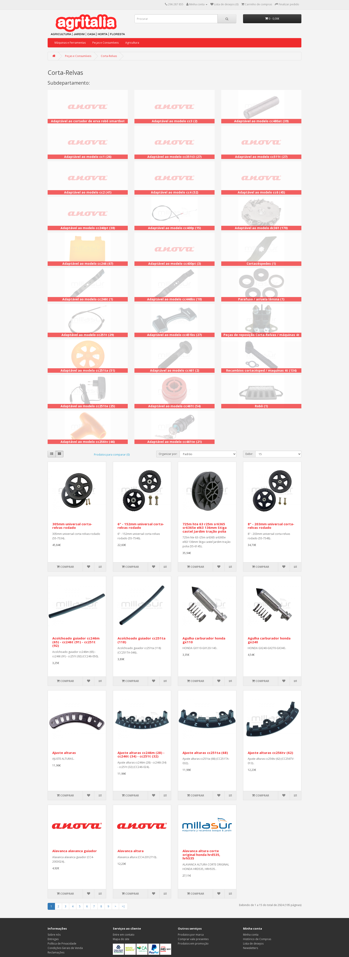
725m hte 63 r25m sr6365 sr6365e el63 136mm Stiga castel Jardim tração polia (205, 527)
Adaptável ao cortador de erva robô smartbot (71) (88, 123)
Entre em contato (123, 935)
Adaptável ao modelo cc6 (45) (261, 192)
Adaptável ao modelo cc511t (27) (261, 157)
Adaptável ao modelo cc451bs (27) (174, 335)
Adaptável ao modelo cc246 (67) (87, 263)
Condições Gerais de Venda (65, 948)
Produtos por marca (191, 935)
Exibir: (249, 454)
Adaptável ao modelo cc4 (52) (174, 192)
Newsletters (250, 948)
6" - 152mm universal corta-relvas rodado (141, 526)
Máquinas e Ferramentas (70, 43)
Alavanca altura (131, 851)
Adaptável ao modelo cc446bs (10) (174, 299)
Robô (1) (261, 406)
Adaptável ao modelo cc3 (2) (174, 121)
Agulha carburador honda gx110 (204, 640)
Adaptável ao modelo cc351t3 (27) (174, 157)
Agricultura (132, 43)
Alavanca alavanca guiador (74, 851)
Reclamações (56, 952)
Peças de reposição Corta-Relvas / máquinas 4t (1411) (261, 337)
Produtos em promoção (193, 943)
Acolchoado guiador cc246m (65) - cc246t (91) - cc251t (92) (75, 642)
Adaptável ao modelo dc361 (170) (261, 228)
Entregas (53, 939)
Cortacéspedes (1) (261, 263)
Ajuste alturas (64, 752)
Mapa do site (121, 939)
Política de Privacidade (62, 943)
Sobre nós (54, 935)
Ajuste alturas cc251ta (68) (205, 752)
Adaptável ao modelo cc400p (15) (174, 228)
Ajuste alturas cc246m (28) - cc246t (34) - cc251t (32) (141, 754)
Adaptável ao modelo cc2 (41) (88, 192)
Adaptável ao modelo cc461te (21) (174, 442)
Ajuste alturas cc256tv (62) (270, 752)
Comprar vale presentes (193, 939)
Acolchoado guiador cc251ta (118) (141, 640)
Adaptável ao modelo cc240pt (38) (88, 228)
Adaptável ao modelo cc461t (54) (174, 406)
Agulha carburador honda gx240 (269, 640)
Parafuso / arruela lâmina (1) (261, 299)
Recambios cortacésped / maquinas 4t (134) (261, 370)
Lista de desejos (253, 943)
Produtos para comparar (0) (112, 454)
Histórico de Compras (257, 939)
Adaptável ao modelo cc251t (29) (87, 335)
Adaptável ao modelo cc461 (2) (174, 370)
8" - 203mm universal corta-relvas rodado (271, 526)
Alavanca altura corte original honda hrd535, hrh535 (201, 854)
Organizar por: (168, 454)
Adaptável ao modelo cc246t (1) (87, 299)
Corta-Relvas (109, 56)
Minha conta (250, 935)
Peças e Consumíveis (105, 43)
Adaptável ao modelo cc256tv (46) (88, 442)
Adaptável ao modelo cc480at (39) (261, 121)
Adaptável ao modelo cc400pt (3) (174, 263)
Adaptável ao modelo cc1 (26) (88, 157)
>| (123, 906)
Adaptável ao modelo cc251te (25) (88, 406)
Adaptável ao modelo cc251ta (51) (88, 370)
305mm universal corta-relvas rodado (72, 526)
